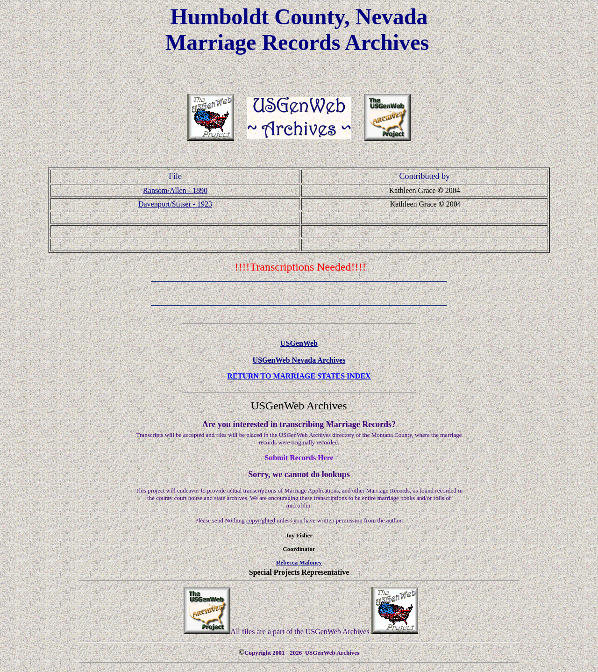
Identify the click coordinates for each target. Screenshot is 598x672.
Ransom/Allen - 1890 (175, 190)
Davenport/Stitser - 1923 (175, 204)
